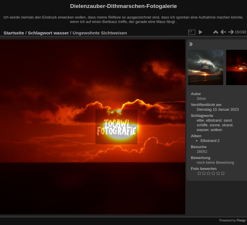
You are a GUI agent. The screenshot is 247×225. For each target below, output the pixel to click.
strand (227, 125)
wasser (61, 32)
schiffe (202, 125)
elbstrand (214, 120)
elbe (200, 120)
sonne (215, 125)
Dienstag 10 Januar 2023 (218, 109)
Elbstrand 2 (210, 140)
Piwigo (241, 220)
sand (227, 120)
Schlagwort (40, 32)
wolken (216, 130)
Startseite (14, 32)
